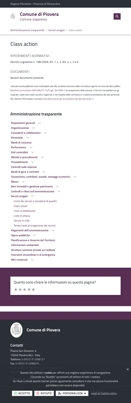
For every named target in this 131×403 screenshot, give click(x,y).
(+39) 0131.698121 (33, 359)
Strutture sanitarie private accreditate (33, 250)
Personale (17, 138)
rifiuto (45, 393)
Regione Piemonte (21, 4)
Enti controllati (20, 152)
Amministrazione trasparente (27, 30)
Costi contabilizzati (24, 211)
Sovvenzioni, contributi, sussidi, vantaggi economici (41, 177)
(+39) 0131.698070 (27, 363)
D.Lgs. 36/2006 (55, 90)
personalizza (73, 393)
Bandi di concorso (21, 142)
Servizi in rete (22, 220)
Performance (19, 147)
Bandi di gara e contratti (25, 172)
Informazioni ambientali (25, 245)
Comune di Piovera (43, 330)
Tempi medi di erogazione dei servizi (35, 225)
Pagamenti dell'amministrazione (30, 230)
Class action (20, 206)
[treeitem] (65, 123)
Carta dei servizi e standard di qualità (35, 201)
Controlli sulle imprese (24, 167)
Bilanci (15, 182)
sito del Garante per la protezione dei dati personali (67, 98)
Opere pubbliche (21, 235)
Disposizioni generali (23, 123)
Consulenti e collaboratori (26, 133)
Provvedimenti (19, 162)
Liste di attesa (22, 216)
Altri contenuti (19, 260)
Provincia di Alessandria (46, 4)
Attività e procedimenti (24, 157)
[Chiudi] (128, 369)
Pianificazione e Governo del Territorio (33, 240)
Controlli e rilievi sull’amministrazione (33, 191)
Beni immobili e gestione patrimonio (32, 186)
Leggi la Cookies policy (104, 393)
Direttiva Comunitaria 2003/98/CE (27, 90)
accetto (23, 393)
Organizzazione (20, 128)
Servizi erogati (56, 30)
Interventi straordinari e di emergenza (33, 255)
